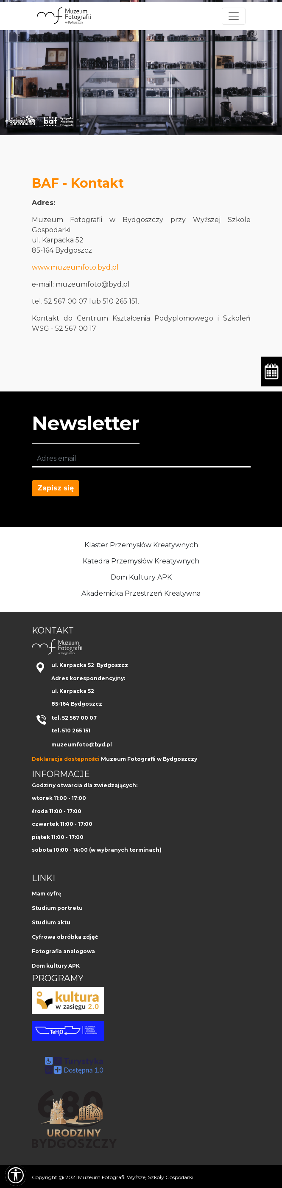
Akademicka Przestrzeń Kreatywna (141, 593)
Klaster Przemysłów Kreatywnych (141, 545)
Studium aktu (51, 922)
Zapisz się (55, 488)
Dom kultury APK (56, 966)
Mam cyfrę (46, 893)
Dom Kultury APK (141, 577)
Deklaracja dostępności (66, 759)
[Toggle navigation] (234, 16)
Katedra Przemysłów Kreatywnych (141, 561)
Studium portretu (57, 908)
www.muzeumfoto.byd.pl (75, 267)
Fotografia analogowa (63, 951)
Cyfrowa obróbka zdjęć (65, 937)
